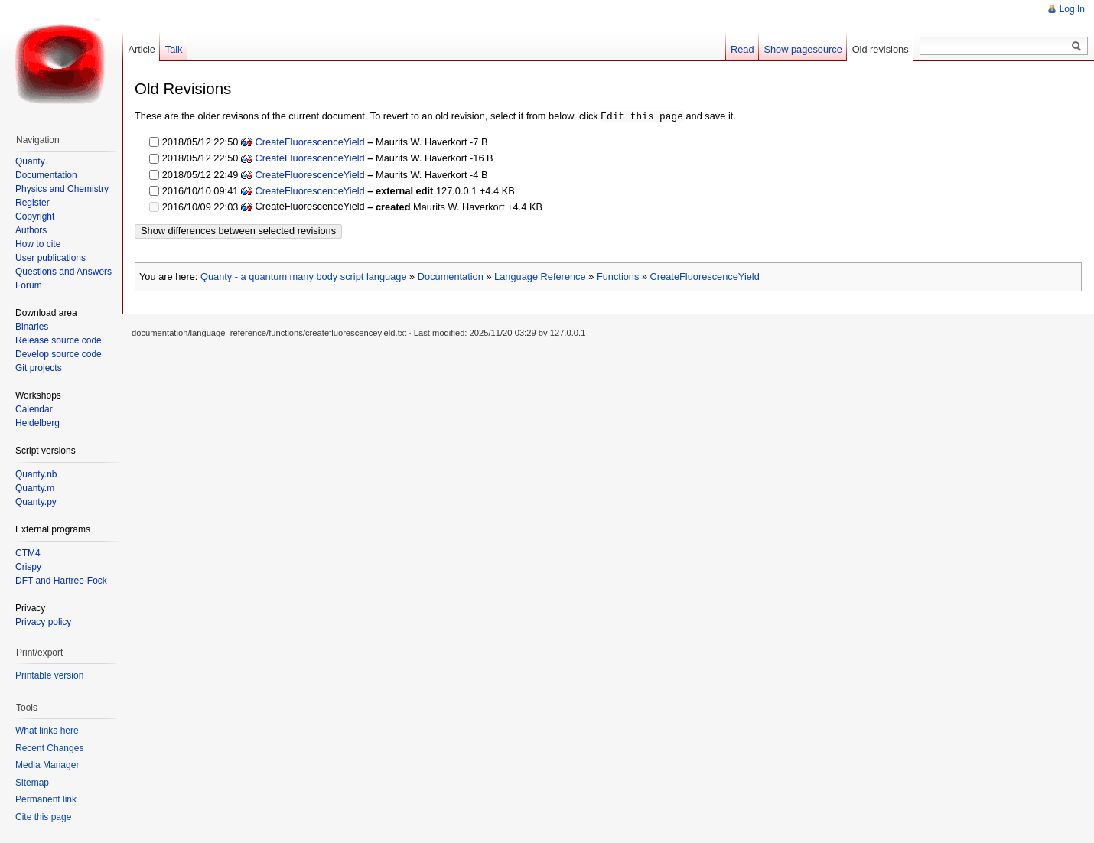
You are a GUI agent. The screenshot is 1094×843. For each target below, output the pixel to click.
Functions (618, 276)
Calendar (34, 409)
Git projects (38, 368)
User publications (50, 257)
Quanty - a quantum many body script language (303, 276)
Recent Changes (49, 748)
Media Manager (47, 765)
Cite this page (43, 817)
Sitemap (32, 782)
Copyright (34, 216)
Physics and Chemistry (62, 189)
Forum (28, 285)
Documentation (451, 276)
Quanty (30, 161)
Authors (31, 230)
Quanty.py (36, 501)
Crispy (28, 566)
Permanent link (46, 799)
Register (32, 202)
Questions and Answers (63, 271)
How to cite (37, 244)
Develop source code (58, 354)
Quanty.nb (36, 474)
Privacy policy (43, 622)
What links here (47, 730)
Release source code (58, 340)
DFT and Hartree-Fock (61, 580)
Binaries (31, 326)
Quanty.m (34, 488)
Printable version (49, 675)
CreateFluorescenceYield (310, 141)
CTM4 (28, 553)
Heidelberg (37, 423)
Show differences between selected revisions (238, 230)
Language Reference (540, 276)
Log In (1072, 9)
